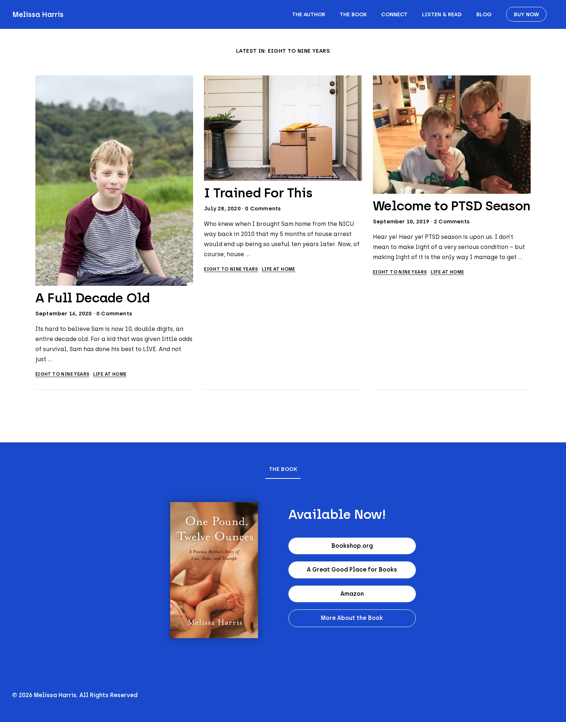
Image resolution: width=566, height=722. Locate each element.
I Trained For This (258, 193)
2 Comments (452, 221)
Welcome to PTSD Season (452, 206)
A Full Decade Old (92, 298)
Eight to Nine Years (62, 374)
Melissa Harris (38, 14)
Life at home (110, 374)
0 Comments (114, 313)
